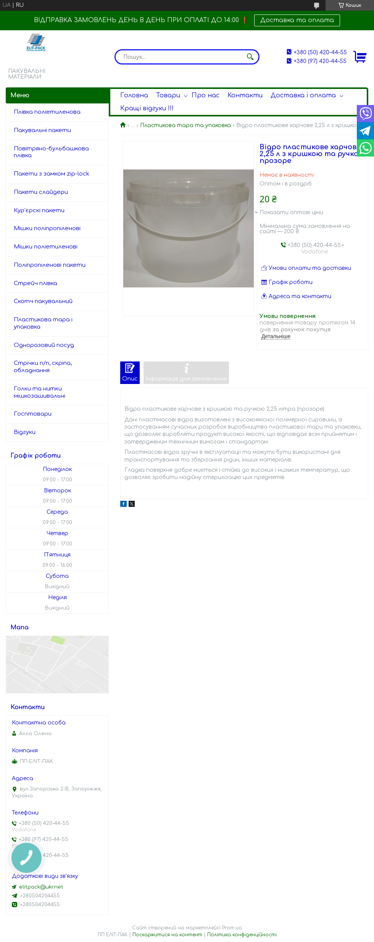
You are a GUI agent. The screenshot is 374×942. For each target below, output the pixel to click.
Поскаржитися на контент (167, 934)
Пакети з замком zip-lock (51, 174)
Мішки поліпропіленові (47, 228)
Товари (168, 95)
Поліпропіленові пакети (49, 265)
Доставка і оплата (303, 95)
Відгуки (24, 432)
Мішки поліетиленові (45, 247)
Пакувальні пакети (42, 130)
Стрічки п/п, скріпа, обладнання (43, 367)
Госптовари (33, 414)
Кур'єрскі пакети (39, 210)
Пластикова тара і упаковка (43, 323)
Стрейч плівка (35, 283)
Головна (134, 95)
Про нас (205, 95)
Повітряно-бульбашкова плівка (51, 152)
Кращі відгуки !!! (147, 108)
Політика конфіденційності (242, 934)
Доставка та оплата (297, 20)
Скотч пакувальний (43, 301)
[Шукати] (250, 57)
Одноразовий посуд (44, 345)
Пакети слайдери (41, 192)
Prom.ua (232, 928)
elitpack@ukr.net (41, 887)
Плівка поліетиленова (47, 112)
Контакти (245, 95)
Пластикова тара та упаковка (185, 125)
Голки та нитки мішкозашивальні (39, 392)
